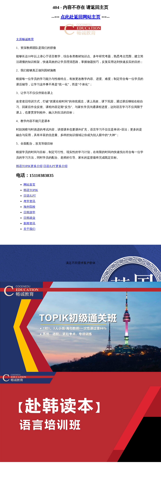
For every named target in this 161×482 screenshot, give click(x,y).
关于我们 (29, 228)
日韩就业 (29, 217)
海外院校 (29, 206)
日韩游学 (29, 212)
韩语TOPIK (30, 190)
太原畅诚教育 (25, 39)
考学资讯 (29, 201)
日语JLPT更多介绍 (55, 166)
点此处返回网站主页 (80, 17)
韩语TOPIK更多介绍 (29, 166)
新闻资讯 (29, 223)
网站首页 (29, 184)
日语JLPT (29, 195)
